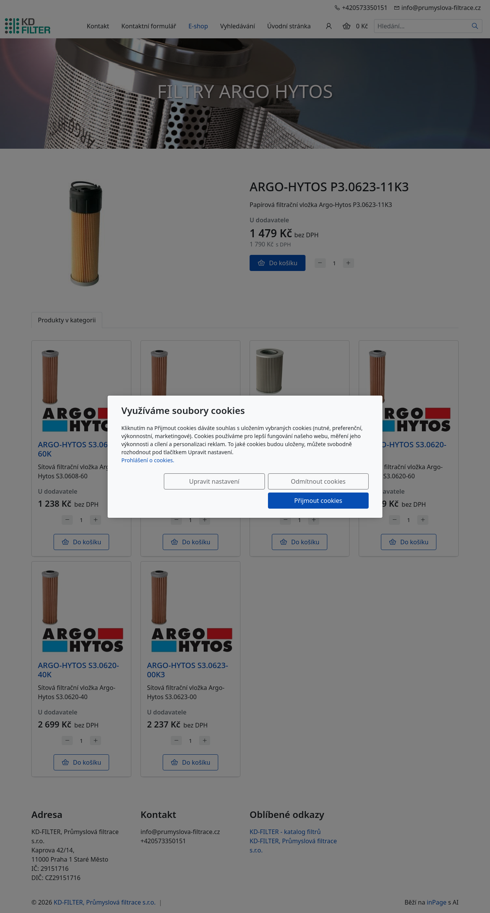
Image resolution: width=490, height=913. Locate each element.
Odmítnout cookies (255, 491)
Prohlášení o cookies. (147, 469)
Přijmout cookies (332, 491)
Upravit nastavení (179, 491)
